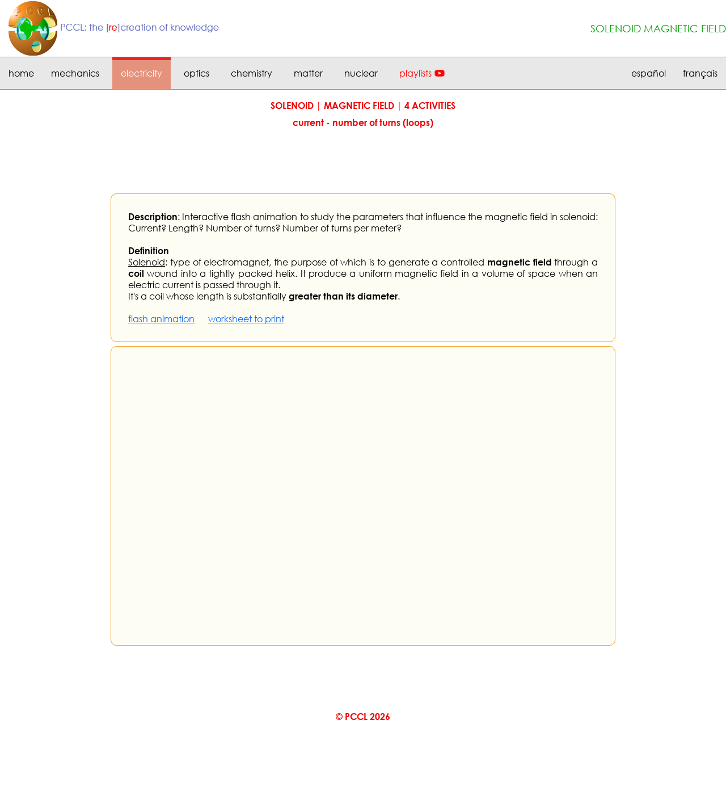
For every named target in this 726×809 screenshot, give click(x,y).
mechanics (75, 73)
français (700, 73)
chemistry (251, 73)
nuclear (361, 73)
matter (308, 73)
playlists (415, 73)
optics (196, 73)
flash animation (161, 319)
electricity (141, 73)
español (648, 73)
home (21, 73)
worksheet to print (246, 319)
